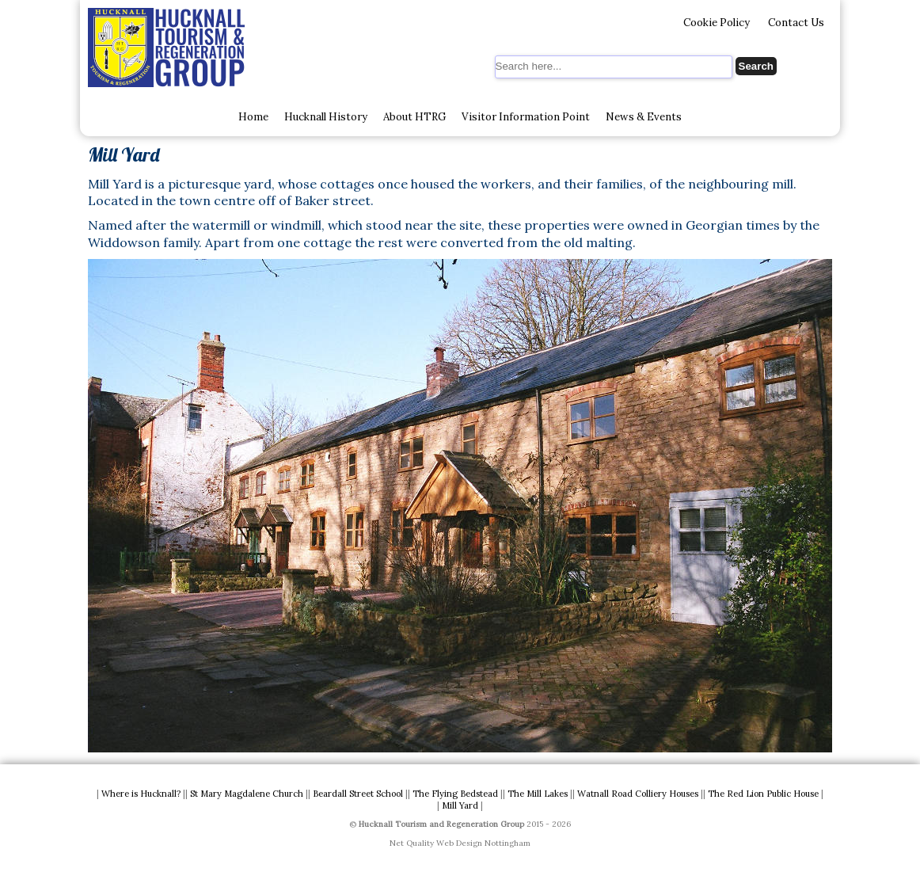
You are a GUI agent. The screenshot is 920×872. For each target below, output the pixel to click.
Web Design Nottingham (483, 843)
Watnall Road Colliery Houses (637, 793)
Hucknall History (325, 117)
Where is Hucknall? (141, 793)
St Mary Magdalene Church (246, 793)
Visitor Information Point (526, 117)
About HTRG (414, 117)
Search (756, 66)
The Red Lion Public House (763, 793)
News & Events (644, 117)
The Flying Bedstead (455, 793)
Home (253, 117)
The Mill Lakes (538, 793)
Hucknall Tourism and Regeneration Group (441, 824)
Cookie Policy (716, 22)
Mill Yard (460, 805)
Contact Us (796, 22)
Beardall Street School (358, 793)
